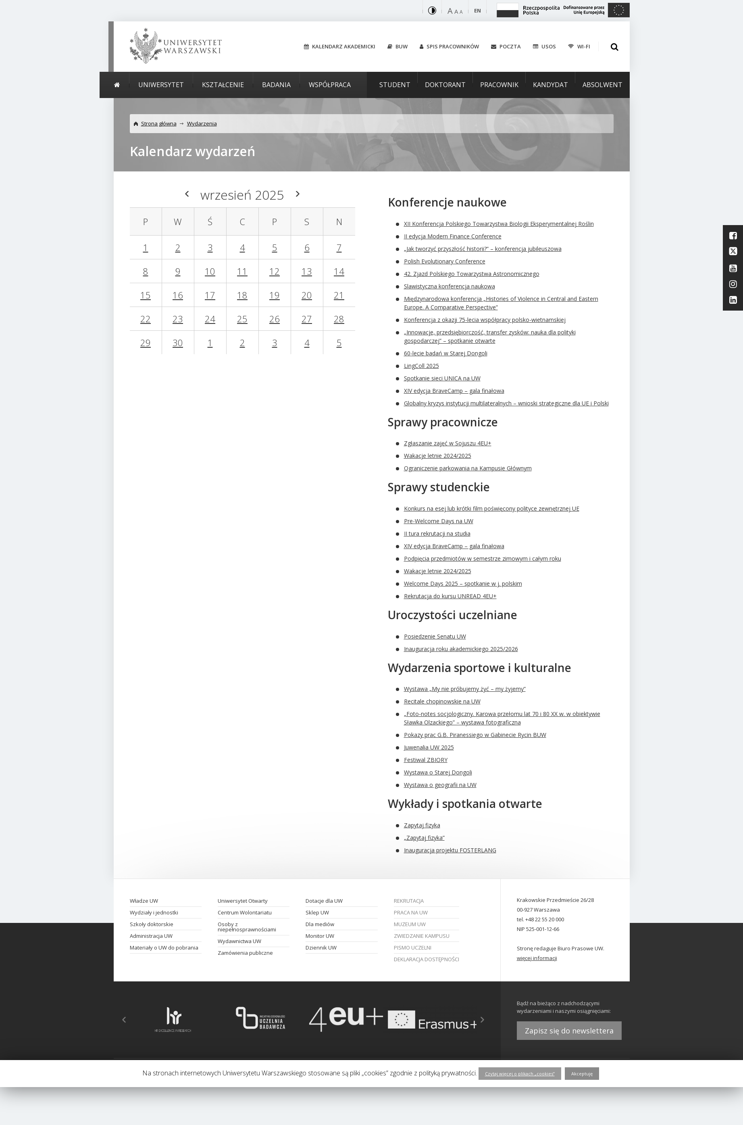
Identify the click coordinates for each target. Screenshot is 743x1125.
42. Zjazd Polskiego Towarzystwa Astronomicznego (471, 274)
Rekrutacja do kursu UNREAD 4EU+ (450, 596)
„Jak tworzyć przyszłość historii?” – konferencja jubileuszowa (483, 249)
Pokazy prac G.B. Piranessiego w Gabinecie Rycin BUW (475, 735)
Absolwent (602, 84)
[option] (173, 1019)
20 (307, 295)
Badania (276, 84)
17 (210, 295)
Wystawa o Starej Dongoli (438, 772)
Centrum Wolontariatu (245, 912)
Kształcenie (223, 84)
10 (210, 271)
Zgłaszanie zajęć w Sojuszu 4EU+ (447, 443)
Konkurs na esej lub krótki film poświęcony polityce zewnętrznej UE (491, 508)
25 (242, 319)
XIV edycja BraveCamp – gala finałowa (454, 390)
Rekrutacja (409, 900)
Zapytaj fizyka (422, 825)
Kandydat (550, 84)
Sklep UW (317, 912)
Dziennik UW (321, 947)
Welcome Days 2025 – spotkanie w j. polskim (463, 583)
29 (145, 342)
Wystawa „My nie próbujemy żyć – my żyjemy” (465, 689)
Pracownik (499, 84)
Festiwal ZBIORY (425, 760)
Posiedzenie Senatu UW (435, 636)
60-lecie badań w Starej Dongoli (445, 353)
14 (339, 271)
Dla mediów (320, 924)
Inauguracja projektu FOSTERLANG (450, 850)
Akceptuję (582, 1074)
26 (274, 319)
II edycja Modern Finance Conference (453, 236)
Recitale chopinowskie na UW (442, 701)
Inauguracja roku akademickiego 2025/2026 (461, 649)
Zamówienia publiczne (245, 952)
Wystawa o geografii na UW (440, 785)
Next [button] (487, 1019)
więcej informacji (537, 958)
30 (178, 342)
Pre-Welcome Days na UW (438, 521)
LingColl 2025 (421, 365)
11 (242, 271)
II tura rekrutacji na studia (437, 533)
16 (178, 295)
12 (274, 271)
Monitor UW (320, 935)
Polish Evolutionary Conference (444, 261)
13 (307, 271)
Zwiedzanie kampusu (422, 935)
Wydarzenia (202, 123)
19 (274, 295)
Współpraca (330, 84)
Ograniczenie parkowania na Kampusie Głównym (468, 468)
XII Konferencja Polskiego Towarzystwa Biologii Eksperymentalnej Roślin (499, 224)
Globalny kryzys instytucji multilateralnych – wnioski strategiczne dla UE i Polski (506, 403)
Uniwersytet (161, 84)
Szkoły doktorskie (151, 924)
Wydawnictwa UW (239, 941)
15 (145, 295)
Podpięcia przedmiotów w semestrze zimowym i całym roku (482, 558)
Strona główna (159, 123)
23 (178, 319)
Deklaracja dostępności (426, 959)
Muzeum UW (410, 924)
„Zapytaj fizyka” (424, 837)
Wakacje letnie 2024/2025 (437, 455)
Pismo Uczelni (412, 947)
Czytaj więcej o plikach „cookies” (520, 1074)
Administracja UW (151, 935)
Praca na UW (411, 912)
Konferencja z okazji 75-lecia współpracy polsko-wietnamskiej (485, 320)
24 (210, 319)
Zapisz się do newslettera (569, 1030)
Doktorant (445, 84)
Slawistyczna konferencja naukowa (449, 286)
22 (145, 319)
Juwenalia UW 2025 (429, 747)
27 (307, 319)
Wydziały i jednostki (154, 912)
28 (339, 319)
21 (339, 295)
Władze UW (144, 900)
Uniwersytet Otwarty (243, 900)
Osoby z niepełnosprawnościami (247, 926)
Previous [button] (120, 1019)
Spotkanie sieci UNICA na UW (442, 378)
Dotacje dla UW (324, 900)
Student (394, 84)
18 (242, 295)
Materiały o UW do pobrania (164, 947)
